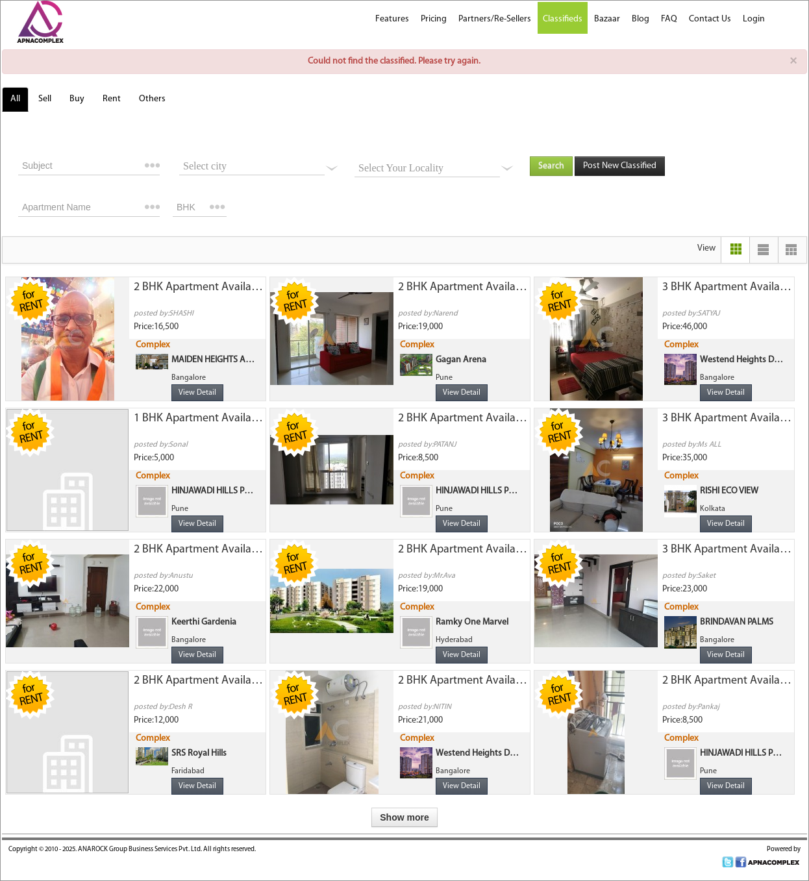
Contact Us (710, 19)
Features (392, 19)
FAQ (669, 19)
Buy (76, 99)
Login (754, 19)
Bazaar (607, 19)
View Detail (197, 393)
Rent (112, 99)
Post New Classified (619, 166)
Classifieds (562, 19)
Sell (44, 99)
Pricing (434, 19)
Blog (640, 19)
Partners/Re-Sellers (494, 19)
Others (152, 99)
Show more (404, 817)
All (15, 99)
